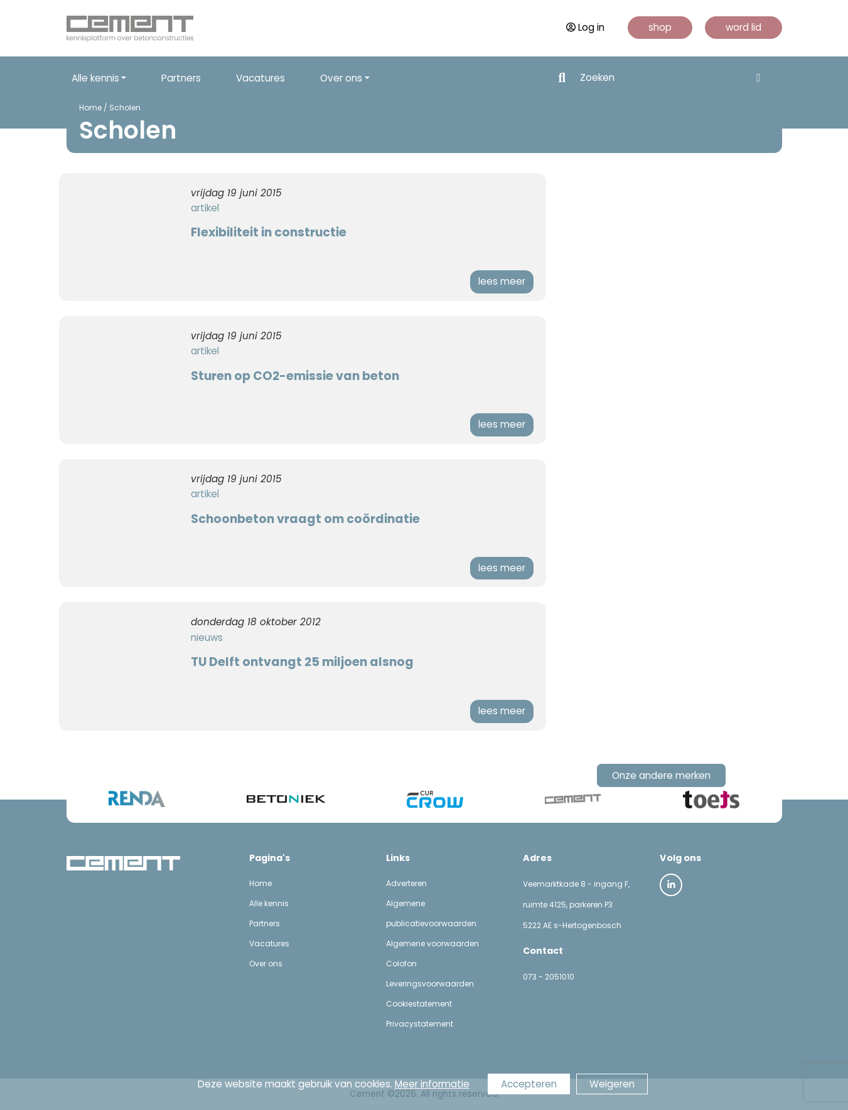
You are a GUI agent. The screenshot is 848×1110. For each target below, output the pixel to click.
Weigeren (612, 1084)
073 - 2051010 (548, 976)
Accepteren (529, 1084)
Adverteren (406, 883)
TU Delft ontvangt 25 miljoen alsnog (302, 661)
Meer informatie (432, 1084)
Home (90, 107)
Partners (181, 78)
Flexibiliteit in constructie (268, 232)
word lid (743, 27)
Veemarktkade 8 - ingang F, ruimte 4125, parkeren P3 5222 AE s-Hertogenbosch (576, 905)
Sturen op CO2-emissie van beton (295, 375)
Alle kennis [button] (95, 78)
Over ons (265, 963)
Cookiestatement (419, 1003)
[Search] (661, 78)
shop (660, 27)
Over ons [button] (341, 78)
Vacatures (260, 78)
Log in (585, 27)
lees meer (501, 281)
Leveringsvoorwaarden (430, 983)
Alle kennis (269, 903)
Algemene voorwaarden (432, 943)
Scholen (125, 107)
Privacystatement (419, 1023)
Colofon (401, 963)
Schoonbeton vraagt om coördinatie (305, 518)
